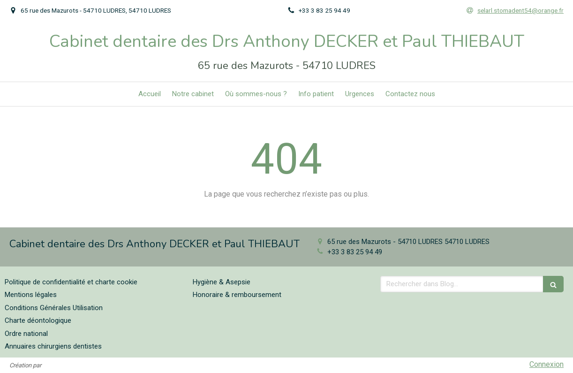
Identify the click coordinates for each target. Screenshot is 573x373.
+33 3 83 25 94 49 (354, 252)
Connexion (546, 364)
